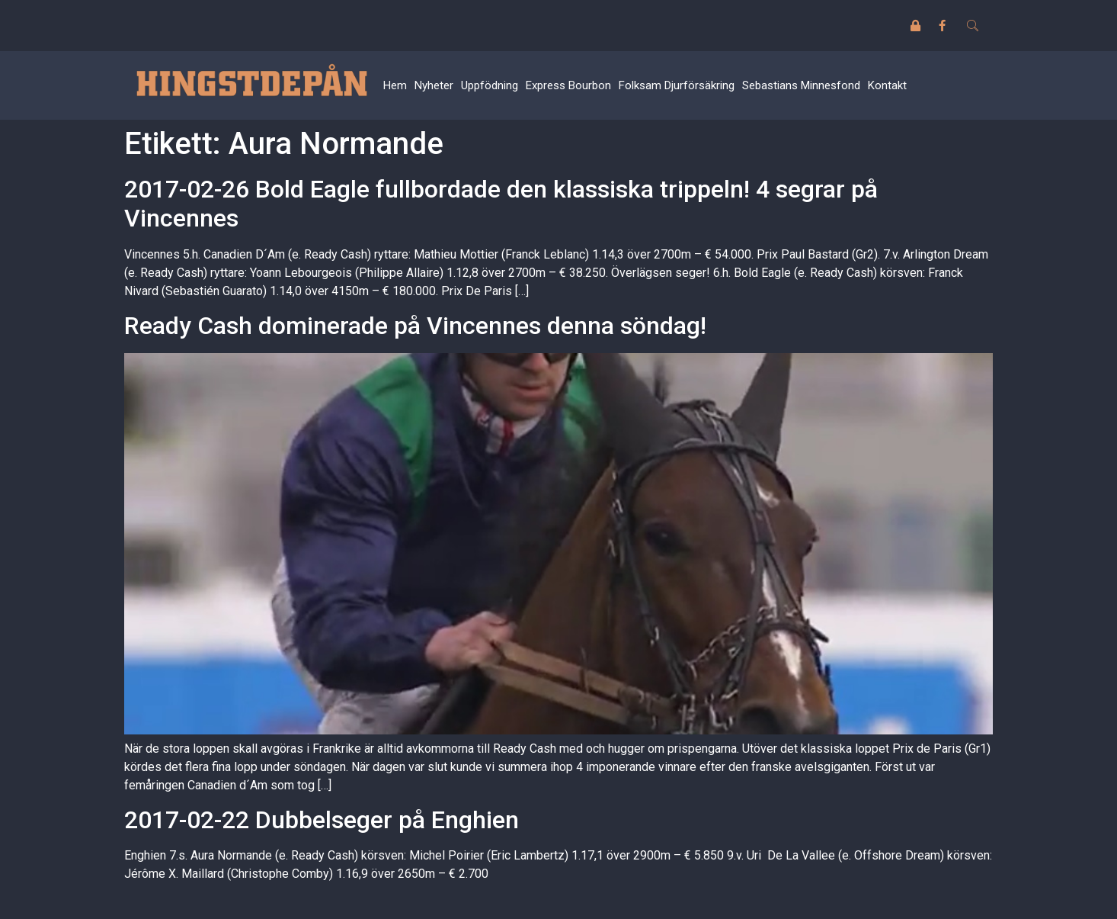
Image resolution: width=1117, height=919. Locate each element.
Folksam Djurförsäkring (677, 85)
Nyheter (433, 85)
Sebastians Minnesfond (801, 85)
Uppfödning (489, 85)
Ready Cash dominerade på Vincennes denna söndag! (415, 325)
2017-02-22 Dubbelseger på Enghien (321, 819)
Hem (395, 85)
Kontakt (887, 85)
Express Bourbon (568, 85)
